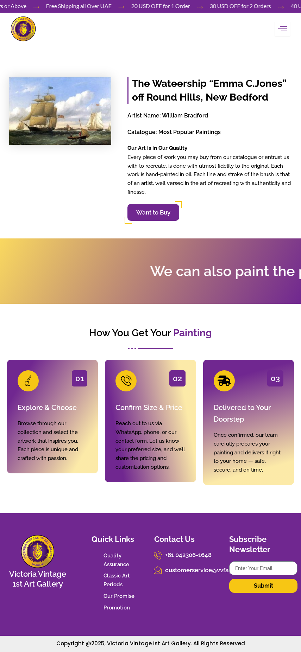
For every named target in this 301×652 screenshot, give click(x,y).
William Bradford (185, 115)
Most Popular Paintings (189, 132)
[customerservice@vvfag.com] (157, 569)
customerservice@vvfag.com (203, 569)
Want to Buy (153, 212)
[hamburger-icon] (282, 28)
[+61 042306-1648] (157, 554)
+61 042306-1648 (187, 554)
